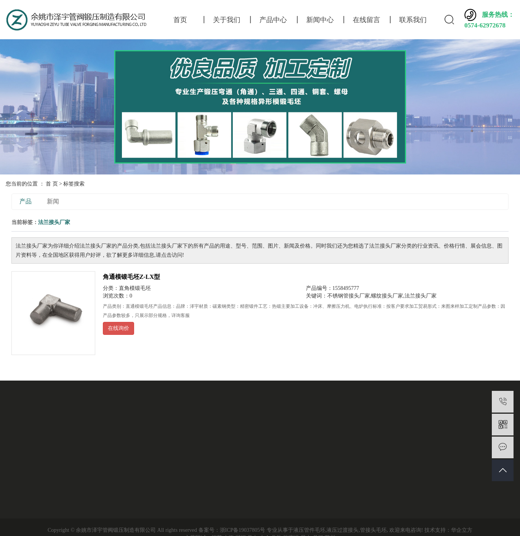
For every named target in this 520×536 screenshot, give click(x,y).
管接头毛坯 (373, 530)
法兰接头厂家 (421, 296)
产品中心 (273, 20)
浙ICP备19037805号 (243, 530)
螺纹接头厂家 (387, 296)
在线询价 (118, 328)
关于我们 (226, 20)
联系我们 (413, 20)
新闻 (53, 201)
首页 (180, 20)
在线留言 (366, 20)
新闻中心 (320, 20)
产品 (25, 201)
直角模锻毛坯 (135, 288)
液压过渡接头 (342, 530)
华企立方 (461, 530)
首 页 (52, 184)
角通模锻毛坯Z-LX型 (131, 277)
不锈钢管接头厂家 (348, 296)
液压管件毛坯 (309, 530)
